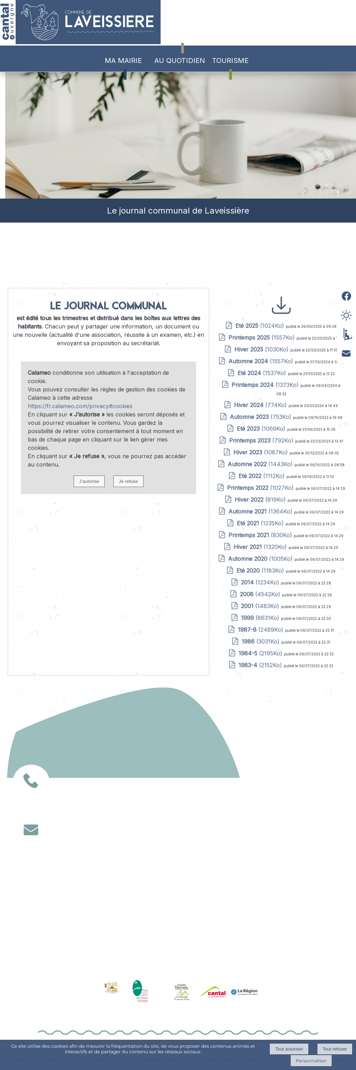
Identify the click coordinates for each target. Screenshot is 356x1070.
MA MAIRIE (123, 60)
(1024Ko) (260, 558)
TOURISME (230, 60)
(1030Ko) (262, 581)
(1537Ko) (262, 605)
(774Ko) (261, 637)
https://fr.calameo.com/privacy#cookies (80, 638)
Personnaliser (311, 1060)
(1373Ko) (266, 617)
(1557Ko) (262, 569)
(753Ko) (261, 649)
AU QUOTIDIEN (179, 60)
